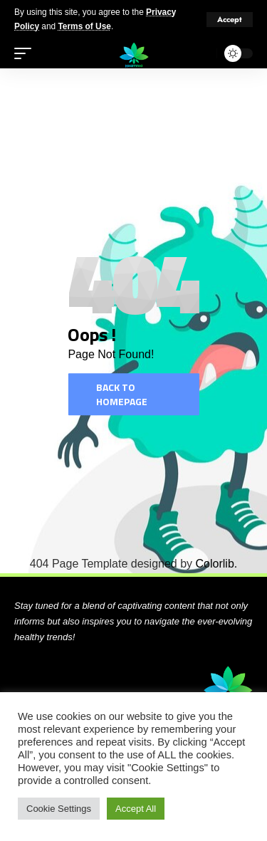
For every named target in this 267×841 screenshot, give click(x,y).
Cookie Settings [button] (58, 808)
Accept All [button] (135, 808)
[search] (202, 53)
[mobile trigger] (26, 53)
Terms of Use (84, 26)
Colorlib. (217, 564)
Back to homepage (121, 394)
